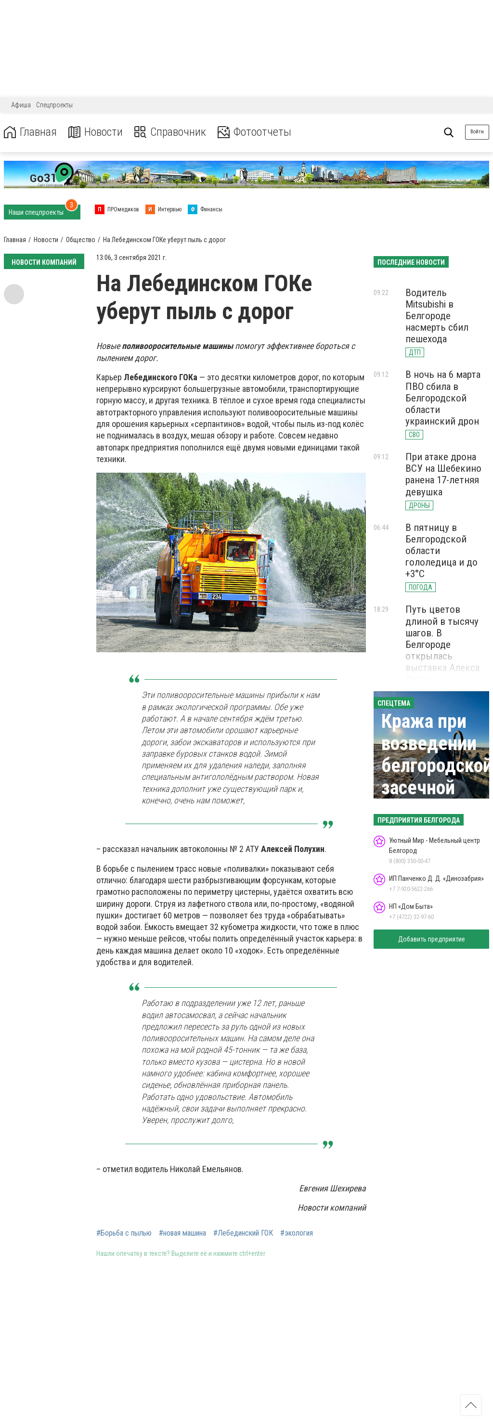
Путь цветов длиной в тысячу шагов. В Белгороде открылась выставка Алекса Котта (442, 644)
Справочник (170, 132)
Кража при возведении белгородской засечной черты (437, 765)
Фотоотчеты (254, 132)
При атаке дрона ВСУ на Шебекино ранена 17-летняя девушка (443, 474)
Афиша (21, 105)
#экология (296, 1233)
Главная (30, 132)
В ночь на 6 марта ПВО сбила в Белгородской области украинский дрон (442, 398)
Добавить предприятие (431, 939)
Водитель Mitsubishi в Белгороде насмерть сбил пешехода (436, 316)
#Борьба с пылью (124, 1233)
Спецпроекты (54, 105)
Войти (477, 132)
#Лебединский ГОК (243, 1233)
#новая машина (182, 1233)
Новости (95, 132)
